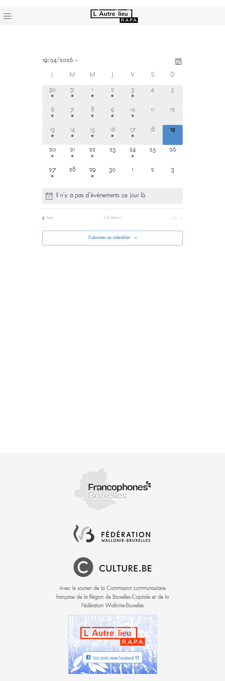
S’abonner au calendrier (109, 237)
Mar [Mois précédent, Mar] (48, 218)
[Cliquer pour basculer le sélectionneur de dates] (60, 61)
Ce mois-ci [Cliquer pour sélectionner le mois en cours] (112, 217)
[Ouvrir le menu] (7, 16)
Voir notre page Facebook (113, 658)
